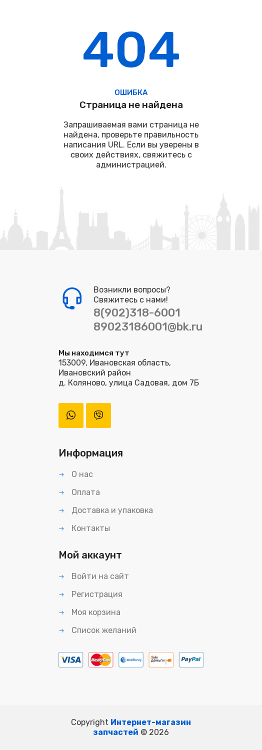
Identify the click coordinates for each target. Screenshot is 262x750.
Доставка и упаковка (105, 510)
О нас (75, 474)
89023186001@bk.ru (148, 327)
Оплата (79, 492)
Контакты (84, 528)
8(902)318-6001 (137, 313)
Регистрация (90, 594)
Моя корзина (89, 612)
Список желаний (97, 630)
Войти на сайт (93, 576)
